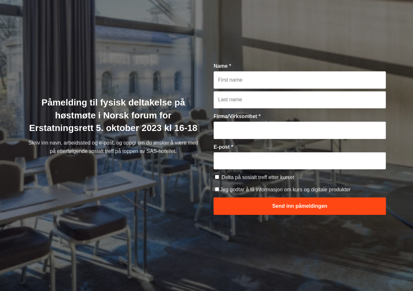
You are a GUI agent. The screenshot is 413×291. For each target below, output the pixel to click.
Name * (222, 66)
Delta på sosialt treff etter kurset (254, 177)
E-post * (223, 147)
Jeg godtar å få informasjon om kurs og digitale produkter (283, 189)
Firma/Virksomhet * (237, 116)
